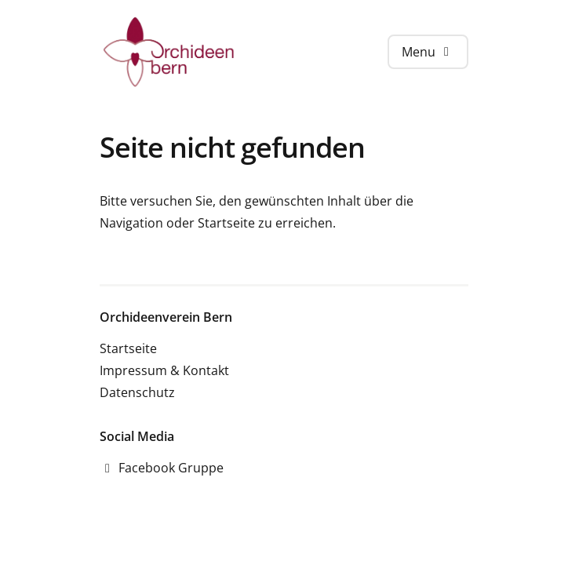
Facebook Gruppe (162, 467)
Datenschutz (137, 392)
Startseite (226, 222)
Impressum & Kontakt (164, 370)
